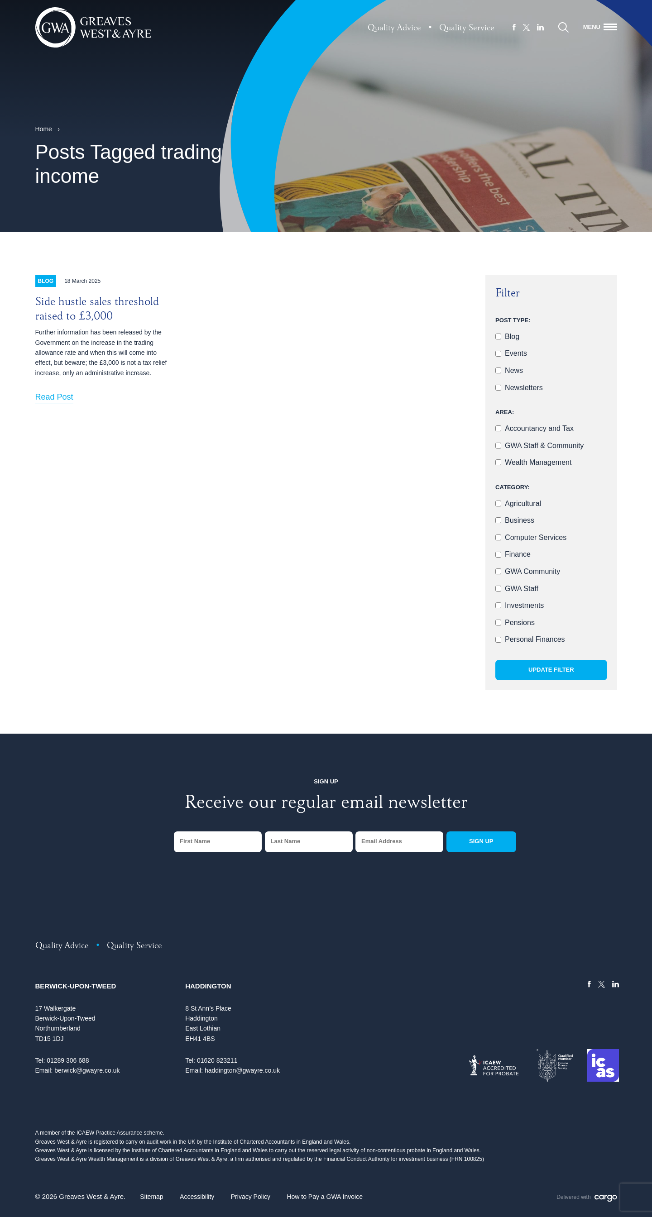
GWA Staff (521, 588)
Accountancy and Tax (539, 428)
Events (516, 353)
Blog (512, 336)
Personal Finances (535, 639)
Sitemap (151, 1196)
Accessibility (197, 1196)
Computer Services (535, 537)
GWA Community (532, 571)
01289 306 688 (68, 1060)
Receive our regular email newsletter (326, 804)
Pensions (520, 622)
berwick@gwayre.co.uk (87, 1070)
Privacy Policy (250, 1196)
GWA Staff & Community (544, 445)
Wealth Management (538, 462)
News (514, 370)
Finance (518, 554)
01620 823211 (217, 1060)
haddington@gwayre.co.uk (242, 1070)
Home (43, 129)
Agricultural (523, 503)
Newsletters (524, 387)
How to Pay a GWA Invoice (325, 1196)
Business (519, 520)
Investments (524, 605)
